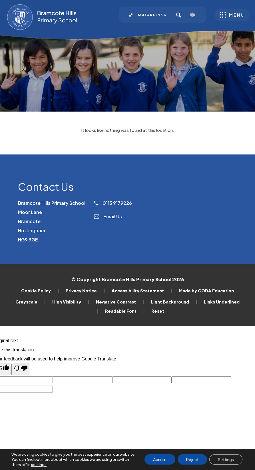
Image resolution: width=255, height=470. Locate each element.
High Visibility (70, 301)
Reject (192, 459)
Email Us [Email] (108, 216)
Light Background (174, 301)
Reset (157, 311)
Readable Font (125, 311)
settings (39, 464)
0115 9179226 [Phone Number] (113, 203)
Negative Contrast (120, 301)
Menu (236, 14)
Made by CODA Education (206, 290)
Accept (160, 459)
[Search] (178, 15)
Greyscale (30, 301)
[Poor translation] (21, 369)
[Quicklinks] (147, 15)
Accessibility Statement (142, 290)
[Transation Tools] (194, 15)
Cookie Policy (40, 290)
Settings (226, 459)
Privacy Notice (85, 290)
